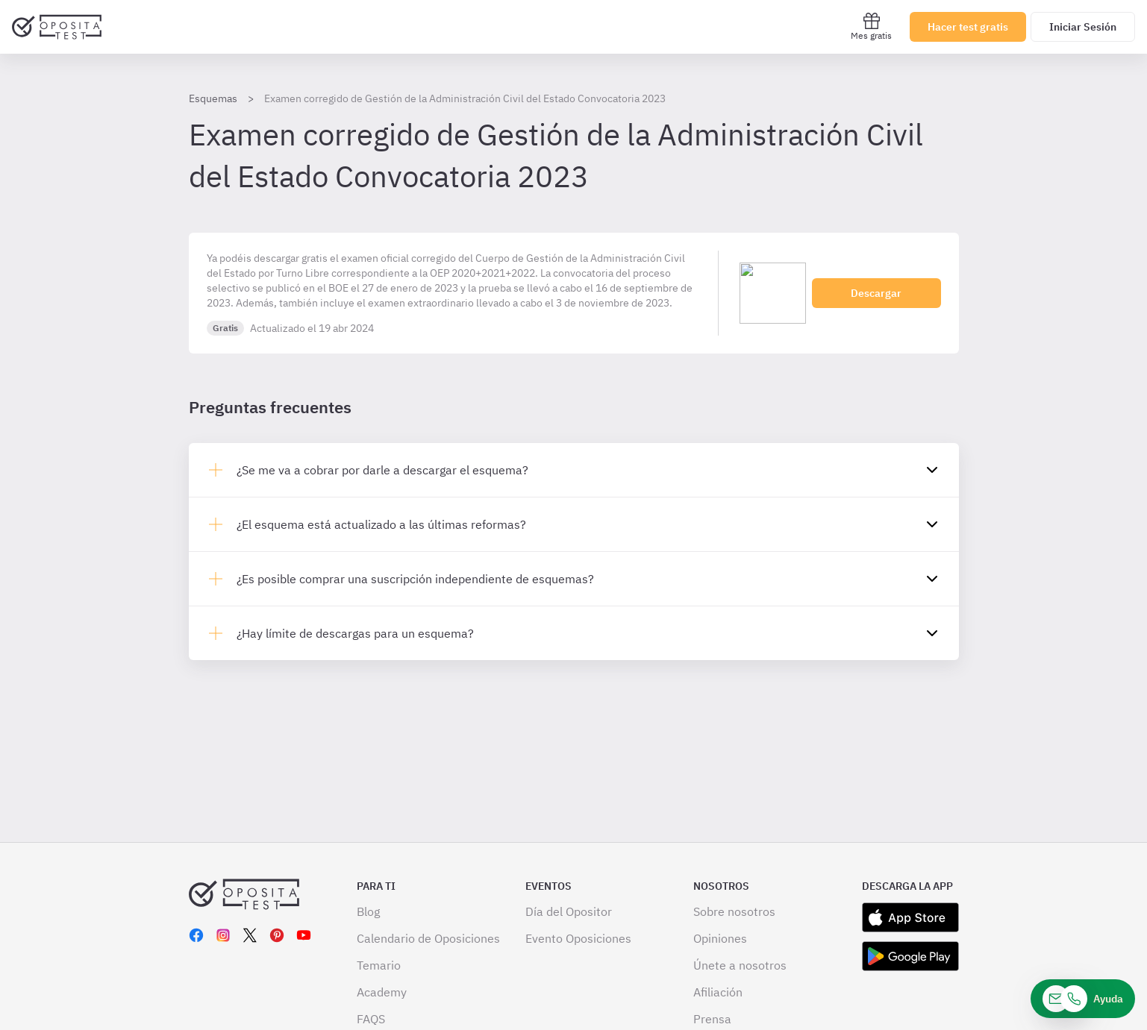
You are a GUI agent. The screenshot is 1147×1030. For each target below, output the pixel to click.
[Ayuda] (1083, 998)
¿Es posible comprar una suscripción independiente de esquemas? (415, 578)
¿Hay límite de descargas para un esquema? (355, 633)
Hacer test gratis (968, 27)
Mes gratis (871, 26)
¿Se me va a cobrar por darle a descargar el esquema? (382, 469)
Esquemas (213, 98)
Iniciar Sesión (1082, 27)
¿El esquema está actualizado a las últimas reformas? (381, 524)
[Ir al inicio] (56, 27)
